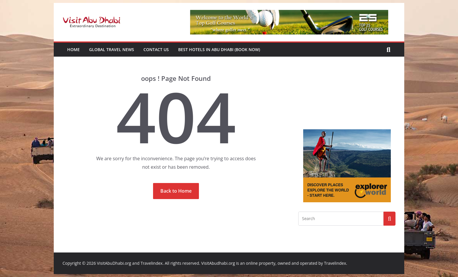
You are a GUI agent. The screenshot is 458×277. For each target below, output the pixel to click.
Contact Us (156, 49)
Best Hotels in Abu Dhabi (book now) (219, 49)
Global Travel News (111, 49)
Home (73, 49)
